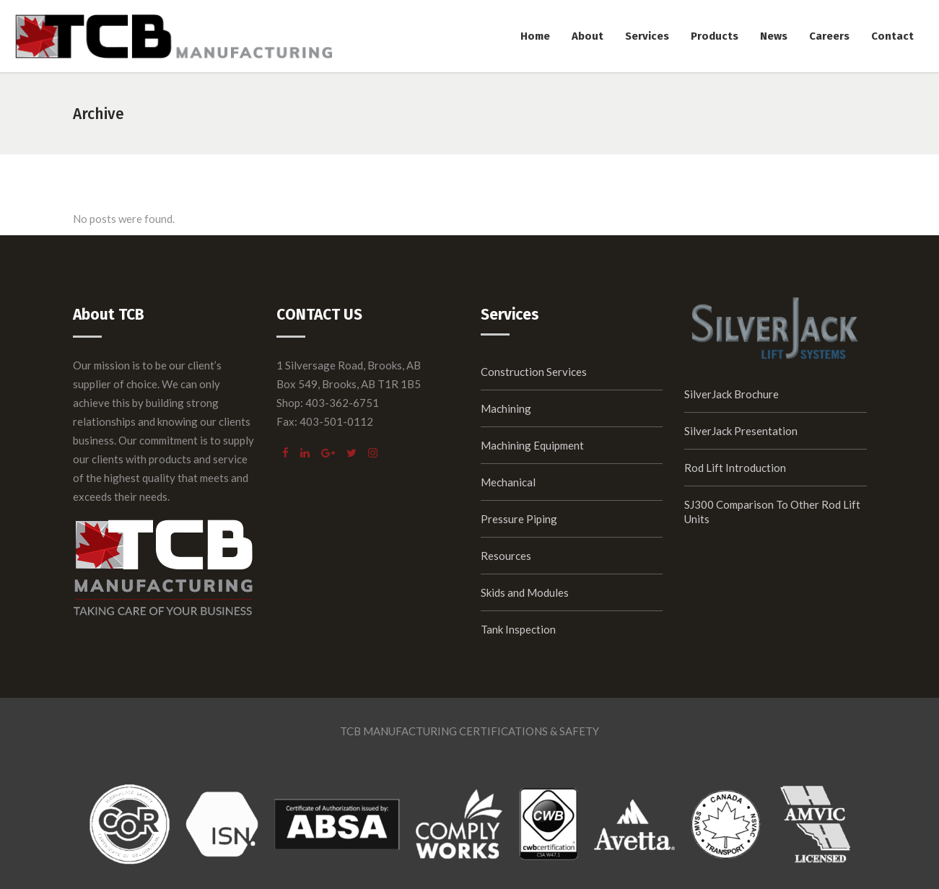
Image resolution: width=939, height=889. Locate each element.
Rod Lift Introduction (735, 467)
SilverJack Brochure (731, 393)
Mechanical (508, 482)
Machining (506, 408)
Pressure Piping (519, 518)
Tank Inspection (518, 629)
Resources (506, 555)
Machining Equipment (532, 445)
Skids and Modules (525, 592)
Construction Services (534, 371)
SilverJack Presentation (741, 430)
